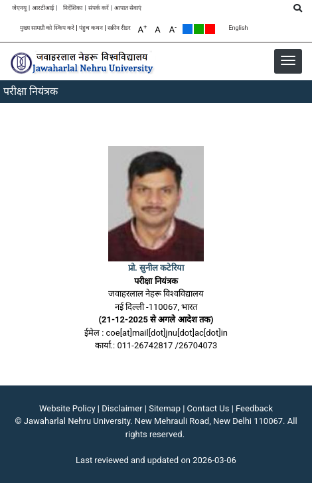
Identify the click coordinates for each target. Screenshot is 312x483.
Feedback (254, 408)
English (238, 28)
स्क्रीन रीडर (119, 28)
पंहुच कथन (91, 28)
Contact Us (208, 408)
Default (188, 29)
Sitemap (165, 408)
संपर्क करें (98, 8)
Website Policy (67, 408)
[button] (288, 60)
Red (210, 29)
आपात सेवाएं (127, 8)
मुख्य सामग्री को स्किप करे (47, 28)
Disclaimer (122, 408)
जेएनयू (19, 8)
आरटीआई (43, 8)
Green (199, 29)
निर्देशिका (72, 8)
